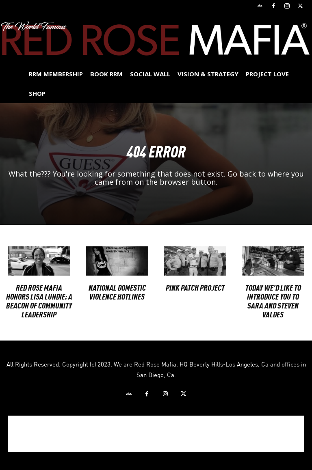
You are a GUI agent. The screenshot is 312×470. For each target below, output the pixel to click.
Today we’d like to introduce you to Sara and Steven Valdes (273, 300)
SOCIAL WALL (150, 74)
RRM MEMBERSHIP (56, 74)
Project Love (267, 74)
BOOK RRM (106, 74)
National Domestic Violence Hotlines (117, 292)
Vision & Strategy (208, 74)
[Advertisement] (156, 434)
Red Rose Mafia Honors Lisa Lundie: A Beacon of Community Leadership (39, 300)
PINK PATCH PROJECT (195, 287)
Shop (37, 93)
